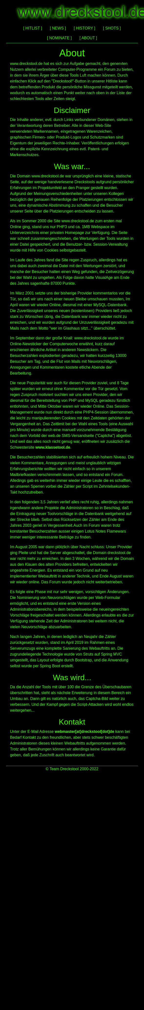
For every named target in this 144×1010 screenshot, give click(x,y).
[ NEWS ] (58, 28)
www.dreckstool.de (26, 63)
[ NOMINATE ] (59, 38)
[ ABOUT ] (88, 38)
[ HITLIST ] (32, 28)
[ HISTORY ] (84, 28)
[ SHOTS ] (112, 28)
